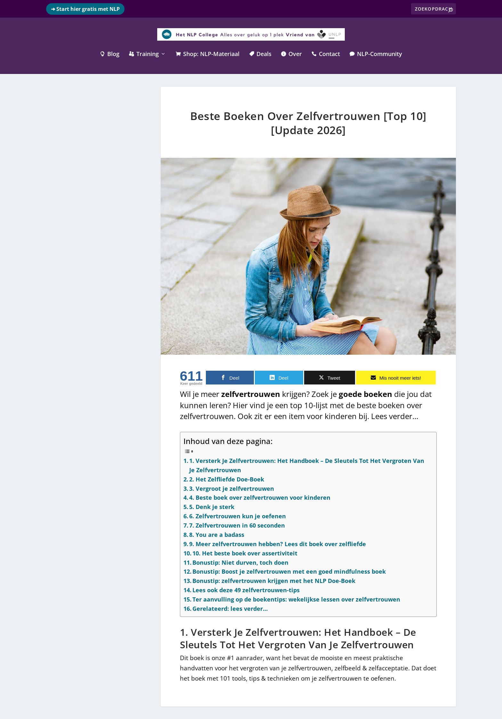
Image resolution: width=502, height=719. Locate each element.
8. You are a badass (216, 534)
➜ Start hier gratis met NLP (85, 8)
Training (144, 54)
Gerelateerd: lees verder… (230, 608)
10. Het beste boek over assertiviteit (244, 552)
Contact (326, 54)
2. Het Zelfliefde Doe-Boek (226, 478)
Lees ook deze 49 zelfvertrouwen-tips (246, 590)
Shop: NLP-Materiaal (207, 54)
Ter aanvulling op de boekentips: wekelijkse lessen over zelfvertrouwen (296, 599)
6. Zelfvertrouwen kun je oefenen (237, 516)
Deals (260, 54)
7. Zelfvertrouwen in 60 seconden (237, 525)
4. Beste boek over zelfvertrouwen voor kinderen (259, 497)
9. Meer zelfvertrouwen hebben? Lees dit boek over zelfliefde (277, 543)
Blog (109, 54)
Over (291, 54)
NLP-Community (376, 54)
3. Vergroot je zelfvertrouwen (231, 488)
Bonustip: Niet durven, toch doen (240, 562)
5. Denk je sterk (211, 506)
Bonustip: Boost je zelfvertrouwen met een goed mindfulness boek (289, 571)
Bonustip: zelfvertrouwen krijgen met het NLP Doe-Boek (273, 580)
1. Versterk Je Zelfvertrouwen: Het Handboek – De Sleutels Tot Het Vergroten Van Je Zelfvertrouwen (306, 464)
